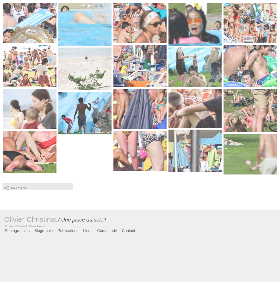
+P (45, 226)
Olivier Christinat (30, 219)
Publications (68, 231)
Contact (128, 231)
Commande (107, 231)
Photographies (17, 231)
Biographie (43, 231)
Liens (87, 231)
